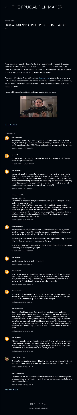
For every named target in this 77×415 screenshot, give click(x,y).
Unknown (15, 137)
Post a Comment (11, 390)
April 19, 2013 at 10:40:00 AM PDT (23, 284)
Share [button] (6, 125)
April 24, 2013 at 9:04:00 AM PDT (22, 384)
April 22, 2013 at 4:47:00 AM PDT (22, 331)
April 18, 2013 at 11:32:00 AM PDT (23, 148)
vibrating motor (44, 78)
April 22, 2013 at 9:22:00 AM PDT (22, 367)
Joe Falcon (15, 226)
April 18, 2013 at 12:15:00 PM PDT (23, 220)
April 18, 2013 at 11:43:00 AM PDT (23, 188)
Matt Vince (44, 408)
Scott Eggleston (17, 357)
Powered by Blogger (38, 403)
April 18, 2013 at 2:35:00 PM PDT (22, 251)
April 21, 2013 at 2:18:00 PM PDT (22, 302)
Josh (13, 155)
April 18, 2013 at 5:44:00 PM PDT (22, 264)
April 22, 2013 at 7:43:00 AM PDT (22, 351)
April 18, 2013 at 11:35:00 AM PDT (23, 164)
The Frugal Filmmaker (37, 6)
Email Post (13, 125)
